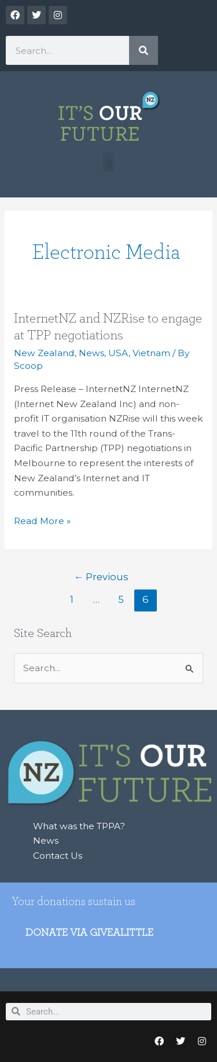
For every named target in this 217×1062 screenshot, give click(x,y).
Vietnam (151, 352)
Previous (101, 577)
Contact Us (57, 855)
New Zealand (44, 352)
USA (118, 352)
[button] (108, 161)
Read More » (42, 520)
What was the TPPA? (79, 826)
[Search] (143, 50)
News (91, 352)
